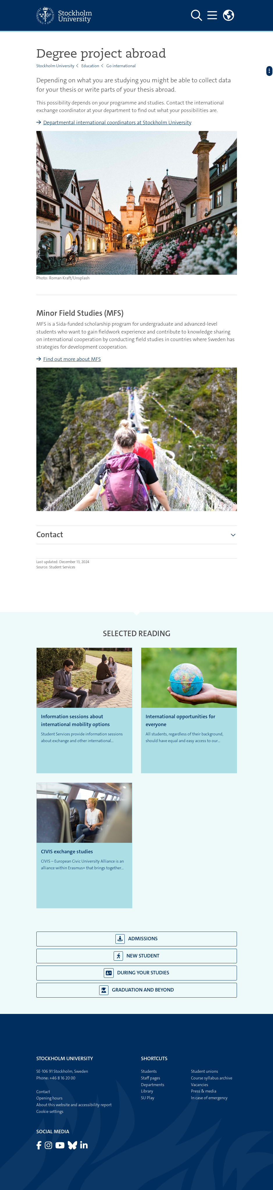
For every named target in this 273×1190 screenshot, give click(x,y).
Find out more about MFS (72, 359)
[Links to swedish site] (228, 15)
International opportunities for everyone (180, 720)
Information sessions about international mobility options (75, 720)
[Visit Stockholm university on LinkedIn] (84, 1147)
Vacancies (199, 1084)
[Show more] (233, 535)
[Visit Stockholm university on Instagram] (49, 1147)
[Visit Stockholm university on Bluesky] (73, 1147)
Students (149, 1071)
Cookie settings (49, 1111)
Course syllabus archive (211, 1078)
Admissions (136, 939)
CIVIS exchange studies (67, 851)
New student (136, 956)
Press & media (203, 1091)
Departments (152, 1084)
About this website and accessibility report (74, 1104)
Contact (43, 1091)
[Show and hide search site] (196, 15)
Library (147, 1091)
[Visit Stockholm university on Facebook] (39, 1147)
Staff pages (150, 1078)
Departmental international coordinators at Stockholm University (117, 122)
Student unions (204, 1071)
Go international (121, 65)
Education (90, 65)
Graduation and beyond (136, 990)
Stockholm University (55, 65)
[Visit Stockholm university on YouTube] (60, 1147)
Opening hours (49, 1098)
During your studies (136, 973)
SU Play (147, 1097)
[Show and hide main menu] (212, 15)
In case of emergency (209, 1097)
